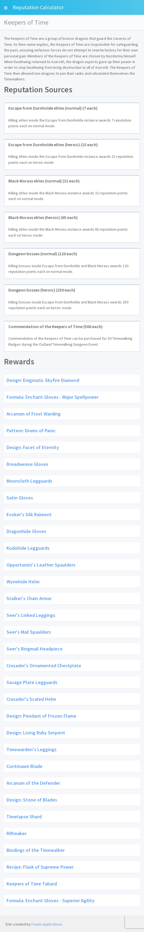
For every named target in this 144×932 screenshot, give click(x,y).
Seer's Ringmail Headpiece (34, 649)
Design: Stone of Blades (31, 800)
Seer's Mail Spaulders (28, 632)
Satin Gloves (19, 497)
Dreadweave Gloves (27, 464)
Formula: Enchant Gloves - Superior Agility (50, 900)
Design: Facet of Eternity (32, 447)
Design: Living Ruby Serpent (35, 733)
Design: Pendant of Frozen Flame (41, 716)
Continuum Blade (24, 766)
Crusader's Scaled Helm (31, 699)
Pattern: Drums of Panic (31, 430)
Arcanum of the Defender (33, 783)
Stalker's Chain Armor (29, 598)
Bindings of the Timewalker (35, 850)
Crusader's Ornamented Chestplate (43, 665)
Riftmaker (16, 833)
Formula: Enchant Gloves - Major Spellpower (52, 397)
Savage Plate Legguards (31, 682)
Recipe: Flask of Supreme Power (40, 867)
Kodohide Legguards (28, 548)
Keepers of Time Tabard (31, 884)
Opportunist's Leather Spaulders (41, 564)
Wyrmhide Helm (23, 581)
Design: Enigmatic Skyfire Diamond (42, 380)
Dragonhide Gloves (26, 531)
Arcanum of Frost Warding (33, 413)
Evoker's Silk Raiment (29, 514)
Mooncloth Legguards (29, 481)
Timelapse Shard (24, 816)
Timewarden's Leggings (31, 749)
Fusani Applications (47, 924)
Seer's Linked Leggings (30, 615)
